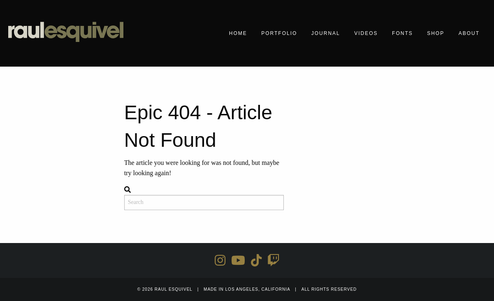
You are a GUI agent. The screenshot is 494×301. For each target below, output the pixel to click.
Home (238, 33)
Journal (325, 33)
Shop (435, 33)
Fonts (402, 33)
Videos (366, 33)
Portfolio (279, 33)
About (469, 33)
